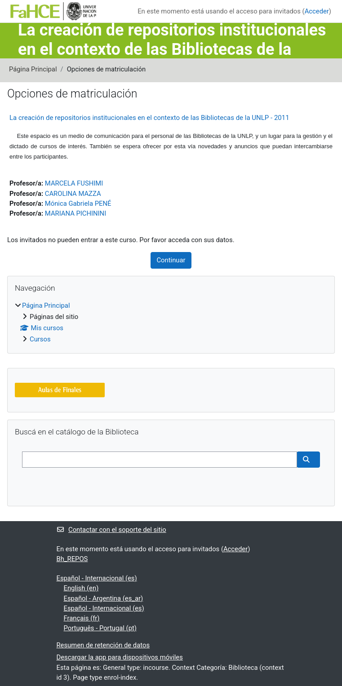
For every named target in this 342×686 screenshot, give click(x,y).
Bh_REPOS (72, 559)
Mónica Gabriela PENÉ (78, 203)
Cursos (40, 339)
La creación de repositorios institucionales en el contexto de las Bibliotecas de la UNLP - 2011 (149, 118)
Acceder (317, 11)
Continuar (170, 260)
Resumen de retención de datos (103, 645)
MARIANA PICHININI (75, 213)
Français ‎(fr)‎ (82, 618)
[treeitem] (171, 323)
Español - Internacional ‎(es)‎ (97, 578)
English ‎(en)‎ (81, 588)
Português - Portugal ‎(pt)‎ (100, 628)
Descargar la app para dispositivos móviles (120, 657)
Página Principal (33, 69)
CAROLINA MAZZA (73, 194)
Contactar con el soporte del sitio (111, 530)
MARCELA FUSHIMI (74, 183)
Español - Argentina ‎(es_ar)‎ (103, 598)
